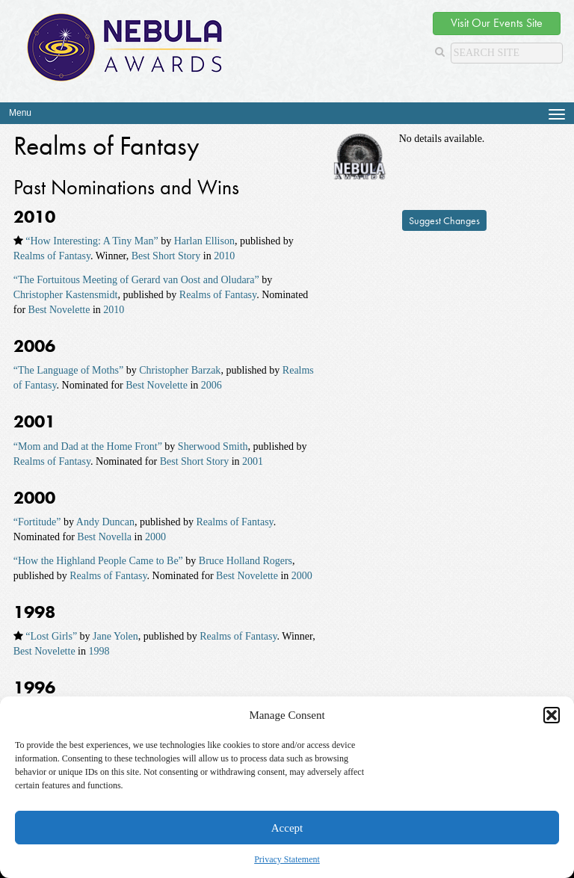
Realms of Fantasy (51, 256)
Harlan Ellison (204, 241)
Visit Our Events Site (497, 23)
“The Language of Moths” (68, 370)
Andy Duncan (105, 522)
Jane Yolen (115, 636)
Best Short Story (166, 256)
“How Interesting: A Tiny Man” (91, 241)
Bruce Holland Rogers (245, 560)
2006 (211, 385)
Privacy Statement (287, 859)
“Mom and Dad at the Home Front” (87, 446)
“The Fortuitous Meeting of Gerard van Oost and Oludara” (136, 279)
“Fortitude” (37, 522)
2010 (224, 256)
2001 (252, 461)
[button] (551, 715)
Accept (287, 828)
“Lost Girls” (51, 636)
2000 (155, 536)
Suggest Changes (444, 220)
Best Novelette (59, 309)
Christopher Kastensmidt (65, 294)
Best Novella (104, 536)
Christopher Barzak (179, 370)
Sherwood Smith (213, 446)
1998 (98, 651)
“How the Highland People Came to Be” (98, 560)
